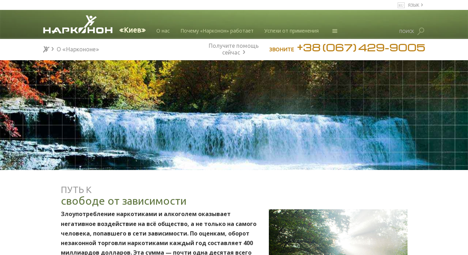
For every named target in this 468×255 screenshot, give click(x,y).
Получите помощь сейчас (234, 48)
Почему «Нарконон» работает (217, 30)
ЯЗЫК (413, 5)
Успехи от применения (291, 30)
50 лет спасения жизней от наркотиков (90, 239)
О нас (163, 30)
